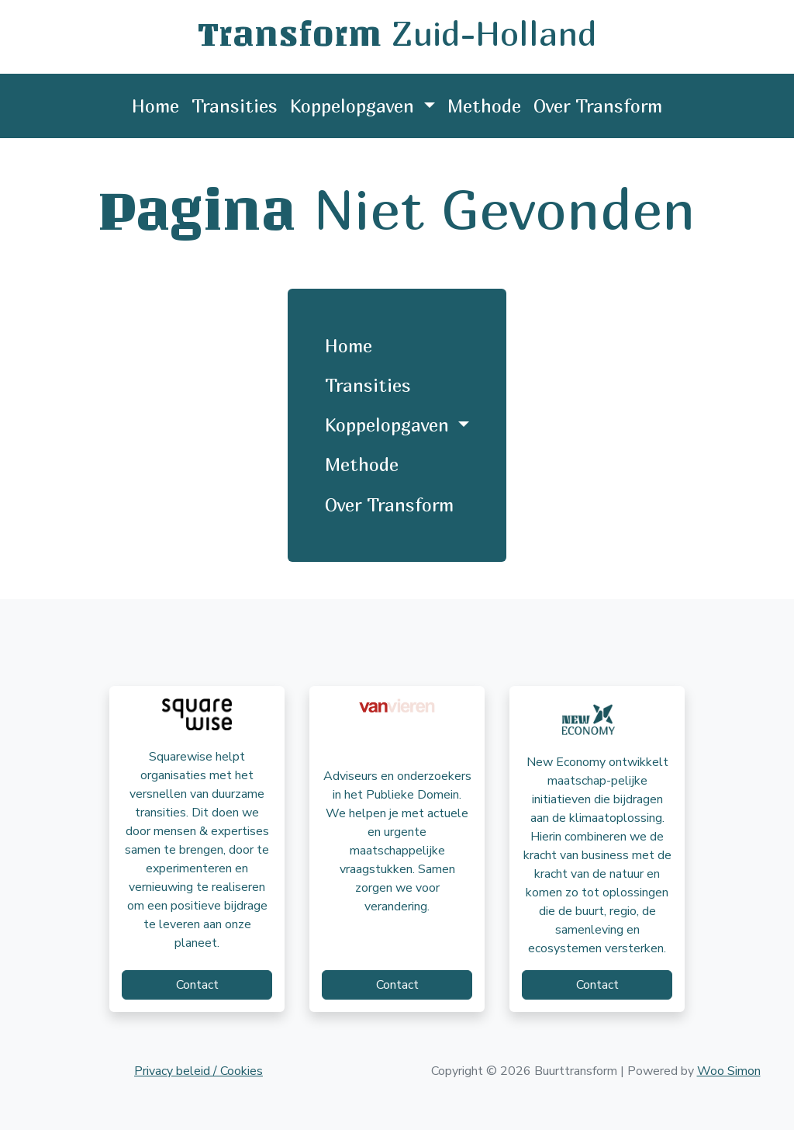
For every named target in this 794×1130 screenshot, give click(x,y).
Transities (235, 105)
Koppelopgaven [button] (354, 105)
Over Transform (597, 105)
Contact (197, 984)
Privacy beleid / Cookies (198, 1071)
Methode (484, 105)
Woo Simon (729, 1071)
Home (155, 105)
